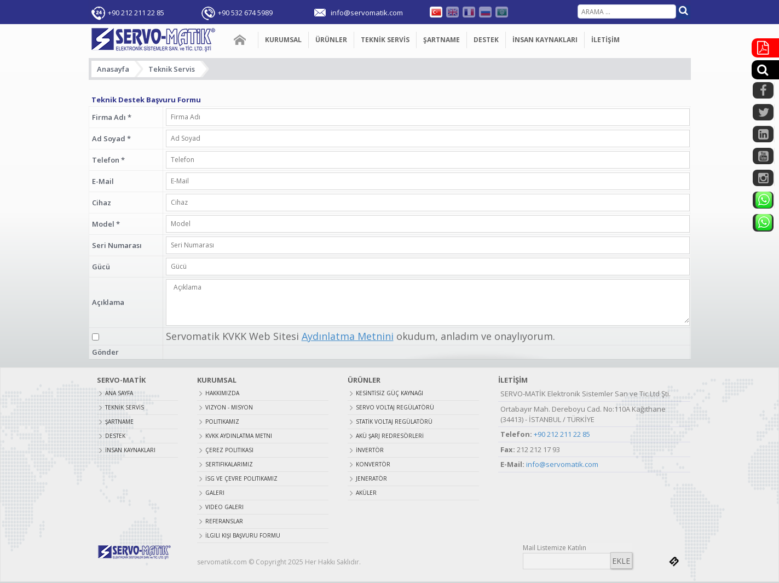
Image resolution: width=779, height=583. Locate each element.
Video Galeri (224, 507)
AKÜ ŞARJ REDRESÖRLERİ (390, 436)
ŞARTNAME (441, 39)
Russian (485, 12)
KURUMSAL (283, 39)
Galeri (214, 493)
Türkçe (436, 12)
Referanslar (224, 521)
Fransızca (469, 12)
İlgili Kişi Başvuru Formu (242, 535)
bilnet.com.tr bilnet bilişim (674, 562)
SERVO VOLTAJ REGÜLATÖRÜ (395, 407)
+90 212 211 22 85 (136, 13)
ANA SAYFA (240, 39)
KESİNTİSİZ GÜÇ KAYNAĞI (389, 393)
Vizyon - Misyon (229, 407)
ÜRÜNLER (331, 39)
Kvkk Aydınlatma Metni (238, 436)
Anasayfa (113, 69)
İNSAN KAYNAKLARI (545, 39)
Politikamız (222, 421)
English (452, 12)
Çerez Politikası (229, 450)
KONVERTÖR (373, 464)
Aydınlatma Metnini (348, 336)
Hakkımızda (222, 393)
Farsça (501, 12)
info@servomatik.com (562, 464)
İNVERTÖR (370, 450)
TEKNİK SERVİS (385, 39)
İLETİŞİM (605, 39)
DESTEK (486, 39)
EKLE (621, 561)
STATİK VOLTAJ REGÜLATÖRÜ (394, 421)
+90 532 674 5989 (245, 13)
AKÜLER (366, 493)
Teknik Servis (171, 69)
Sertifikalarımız (229, 464)
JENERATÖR (371, 478)
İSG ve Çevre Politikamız (241, 478)
